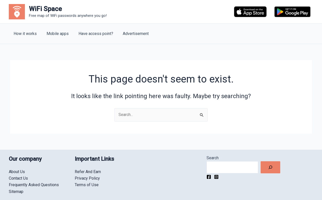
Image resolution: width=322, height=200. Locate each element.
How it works (24, 33)
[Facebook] (209, 177)
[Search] (270, 167)
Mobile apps (55, 33)
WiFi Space (45, 9)
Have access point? (91, 33)
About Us (17, 171)
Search (213, 157)
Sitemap (16, 191)
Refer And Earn (88, 171)
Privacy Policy (87, 178)
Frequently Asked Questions (34, 184)
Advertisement (130, 33)
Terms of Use (87, 184)
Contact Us (18, 178)
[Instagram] (216, 177)
